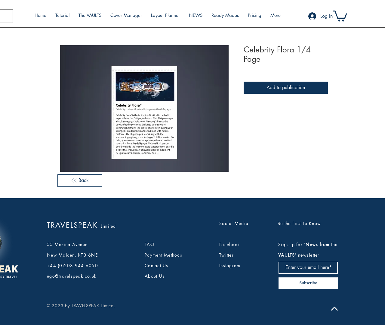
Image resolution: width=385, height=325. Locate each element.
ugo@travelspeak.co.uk (72, 276)
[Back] (79, 180)
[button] (340, 15)
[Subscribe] (308, 283)
